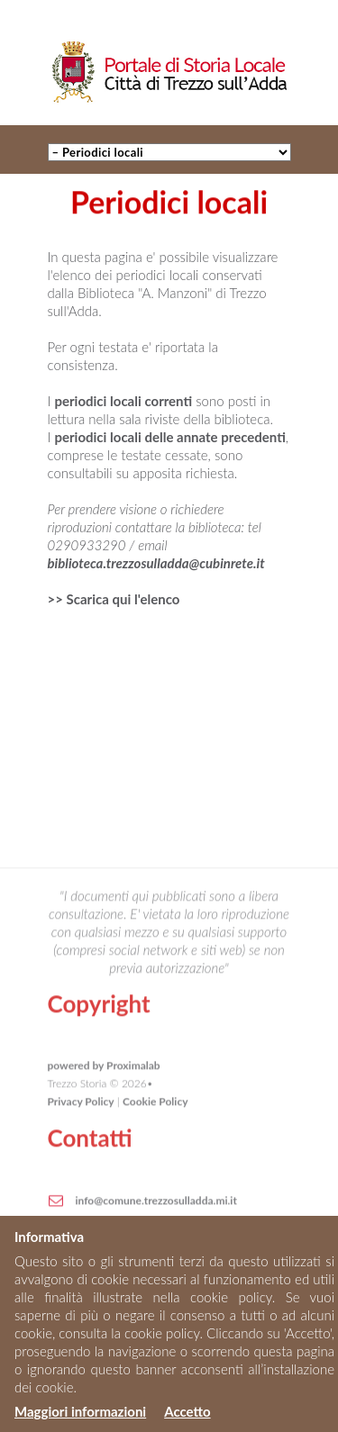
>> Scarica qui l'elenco (114, 599)
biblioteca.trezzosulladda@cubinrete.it (156, 563)
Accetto (187, 1411)
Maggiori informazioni (80, 1411)
